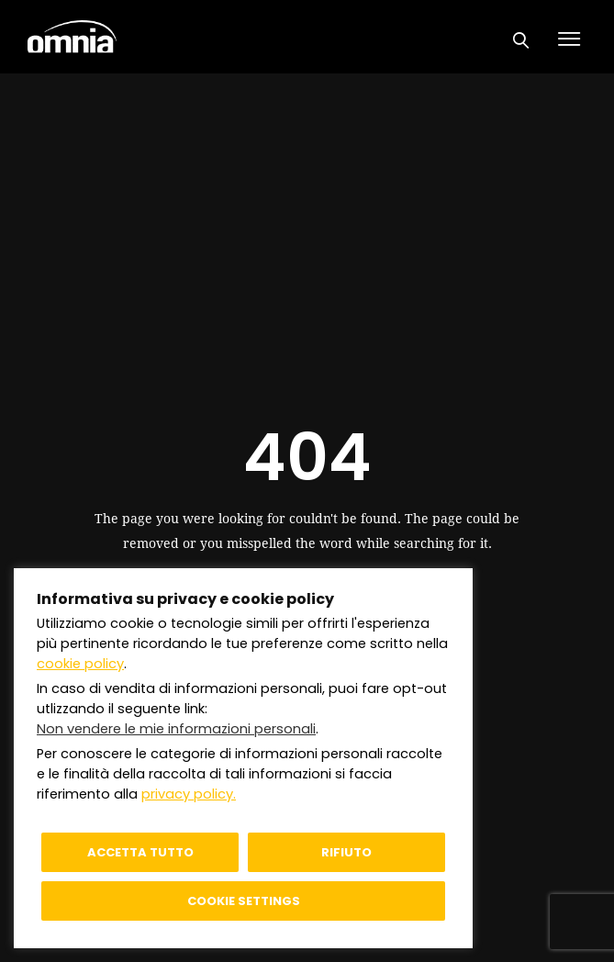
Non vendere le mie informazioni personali (176, 729)
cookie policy (80, 663)
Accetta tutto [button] (140, 852)
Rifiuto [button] (346, 852)
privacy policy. (188, 794)
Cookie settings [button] (243, 901)
